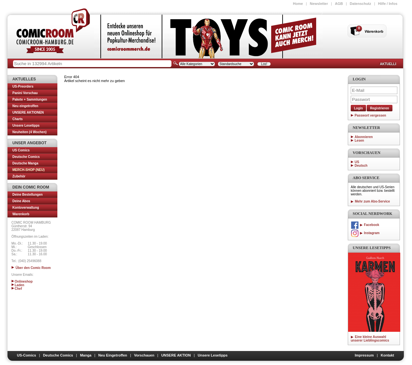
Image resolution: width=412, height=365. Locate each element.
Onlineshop (22, 281)
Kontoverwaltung (25, 207)
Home (298, 4)
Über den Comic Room (31, 268)
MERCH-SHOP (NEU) (28, 170)
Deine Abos (21, 201)
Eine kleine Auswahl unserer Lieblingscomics (370, 338)
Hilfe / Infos (387, 4)
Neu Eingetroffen (112, 355)
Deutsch (361, 165)
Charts (17, 119)
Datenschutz (360, 4)
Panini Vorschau (25, 93)
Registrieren (379, 108)
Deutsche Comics (26, 157)
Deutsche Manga (25, 163)
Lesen (359, 140)
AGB (339, 4)
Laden (17, 285)
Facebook (365, 225)
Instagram (365, 233)
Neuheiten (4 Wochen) (29, 132)
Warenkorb (20, 214)
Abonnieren (364, 137)
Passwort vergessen (370, 115)
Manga (85, 355)
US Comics (21, 150)
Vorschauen (144, 355)
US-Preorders (22, 86)
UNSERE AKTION (176, 355)
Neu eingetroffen (25, 106)
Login (358, 108)
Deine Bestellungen (27, 194)
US (357, 162)
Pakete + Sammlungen (29, 99)
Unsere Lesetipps (25, 125)
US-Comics (26, 355)
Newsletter (319, 4)
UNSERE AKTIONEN (28, 112)
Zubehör (18, 176)
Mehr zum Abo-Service (370, 201)
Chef (16, 288)
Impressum (364, 355)
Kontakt (387, 355)
